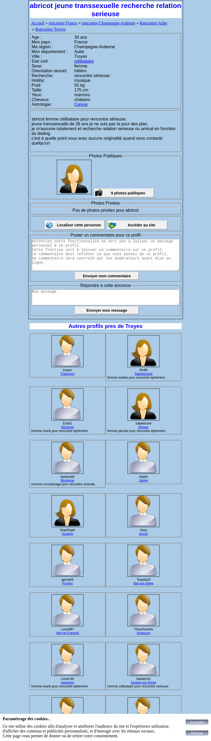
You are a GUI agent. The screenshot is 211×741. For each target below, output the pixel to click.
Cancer (81, 104)
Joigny (143, 480)
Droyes (143, 427)
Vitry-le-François (67, 633)
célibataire (84, 61)
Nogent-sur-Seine (143, 682)
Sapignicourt (144, 374)
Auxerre (67, 534)
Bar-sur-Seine (143, 583)
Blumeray (67, 480)
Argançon (143, 633)
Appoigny (67, 682)
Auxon (143, 534)
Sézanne (67, 427)
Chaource (67, 374)
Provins (67, 583)
